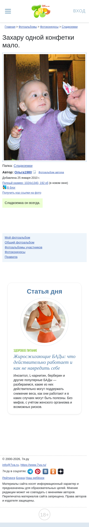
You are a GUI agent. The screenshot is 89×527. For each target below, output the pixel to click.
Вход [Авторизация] (79, 10)
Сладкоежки (70, 26)
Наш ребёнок (35, 478)
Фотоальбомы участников (23, 247)
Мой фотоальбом (17, 237)
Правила (11, 257)
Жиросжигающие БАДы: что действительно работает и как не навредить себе (45, 362)
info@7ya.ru (10, 465)
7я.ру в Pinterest (38, 471)
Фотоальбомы (28, 26)
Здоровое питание (25, 350)
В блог (11, 187)
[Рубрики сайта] (8, 11)
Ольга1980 (23, 172)
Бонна (20, 478)
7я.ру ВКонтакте (45, 471)
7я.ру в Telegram (30, 471)
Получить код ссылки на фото (21, 192)
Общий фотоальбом (19, 242)
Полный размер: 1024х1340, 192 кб (25, 183)
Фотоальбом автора (51, 172)
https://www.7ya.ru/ (33, 465)
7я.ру (60, 471)
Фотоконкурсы (49, 26)
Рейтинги (8, 478)
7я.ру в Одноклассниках (53, 471)
